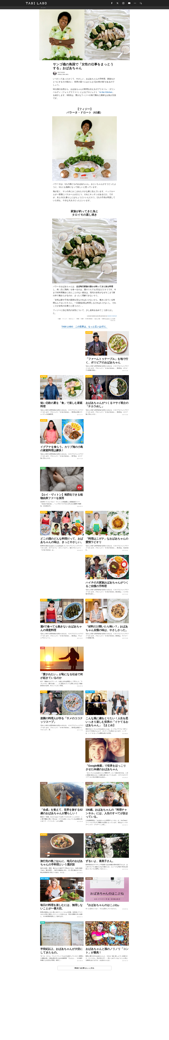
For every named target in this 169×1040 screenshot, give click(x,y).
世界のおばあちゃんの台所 (108, 319)
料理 (78, 319)
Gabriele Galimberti (112, 316)
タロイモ (113, 320)
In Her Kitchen (105, 92)
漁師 (60, 319)
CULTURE (89, 739)
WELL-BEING (90, 692)
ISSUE (43, 468)
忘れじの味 (97, 319)
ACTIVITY (89, 333)
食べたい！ (72, 319)
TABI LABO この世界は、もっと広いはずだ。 (84, 327)
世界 (82, 319)
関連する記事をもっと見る (84, 968)
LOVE (42, 648)
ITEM (42, 923)
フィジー (65, 319)
